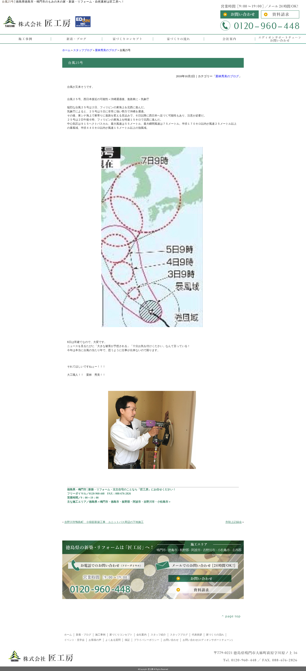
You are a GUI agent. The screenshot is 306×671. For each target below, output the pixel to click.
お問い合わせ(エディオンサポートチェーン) (208, 640)
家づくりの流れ (215, 634)
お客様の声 (95, 640)
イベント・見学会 (74, 640)
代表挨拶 (197, 634)
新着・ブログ (83, 634)
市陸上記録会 (233, 522)
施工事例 (100, 634)
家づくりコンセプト (120, 634)
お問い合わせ (171, 640)
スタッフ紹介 (158, 634)
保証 (127, 640)
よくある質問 (113, 640)
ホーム (66, 50)
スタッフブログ (82, 50)
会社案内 (141, 634)
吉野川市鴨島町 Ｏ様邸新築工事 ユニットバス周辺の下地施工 (104, 522)
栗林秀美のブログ (106, 50)
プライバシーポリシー (146, 640)
